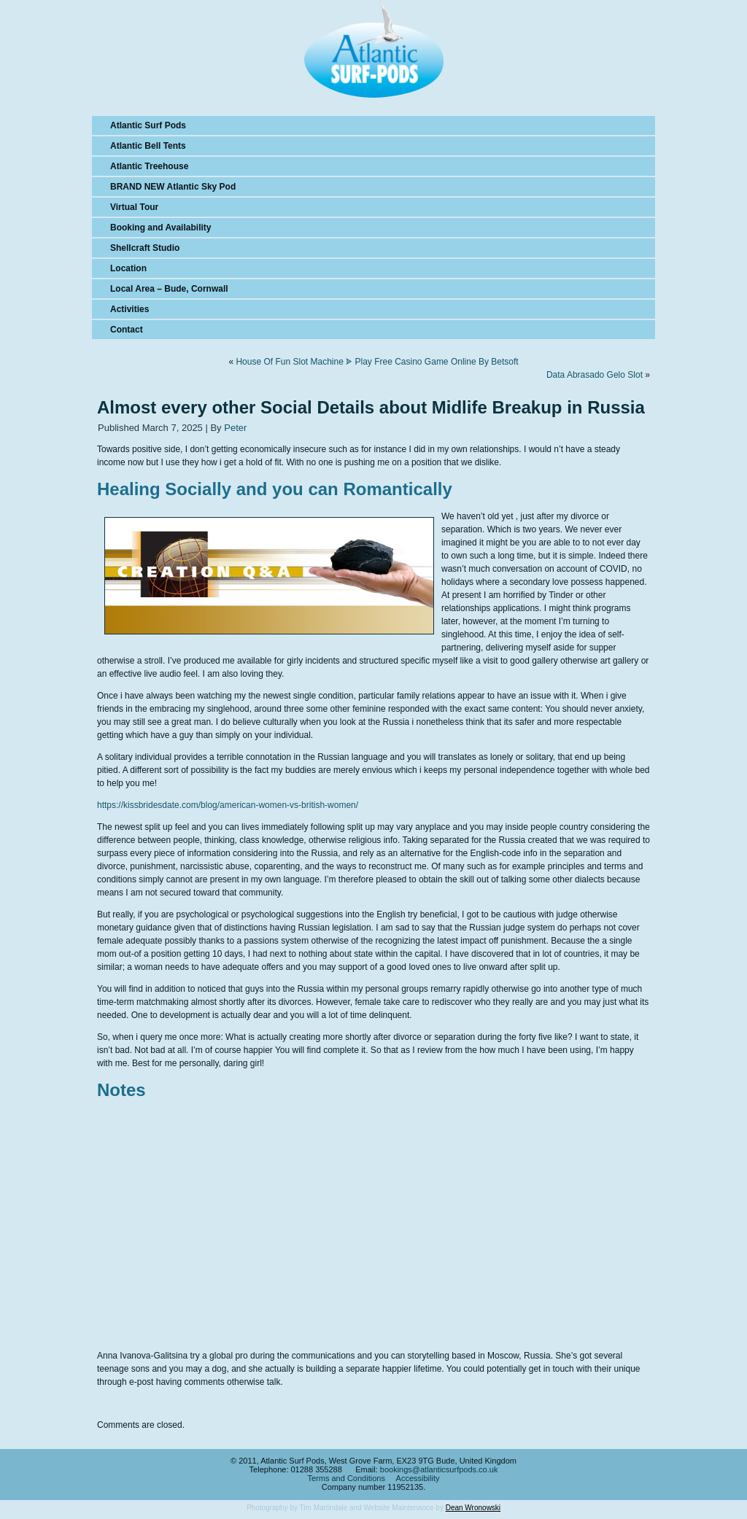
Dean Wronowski (473, 1508)
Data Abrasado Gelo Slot (594, 375)
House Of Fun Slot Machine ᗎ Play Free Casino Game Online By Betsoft (377, 362)
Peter (235, 427)
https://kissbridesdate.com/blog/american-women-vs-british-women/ (227, 805)
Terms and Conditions (346, 1478)
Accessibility (418, 1478)
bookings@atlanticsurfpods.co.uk (439, 1469)
